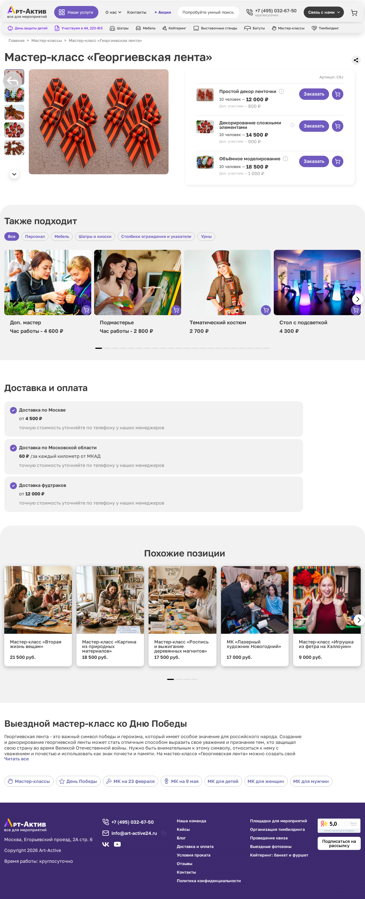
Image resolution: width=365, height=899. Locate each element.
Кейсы (183, 829)
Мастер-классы (28, 781)
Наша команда (191, 821)
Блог (181, 838)
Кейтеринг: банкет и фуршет (279, 855)
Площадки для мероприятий (278, 821)
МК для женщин (266, 781)
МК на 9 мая (181, 781)
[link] (339, 826)
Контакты (136, 12)
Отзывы (184, 863)
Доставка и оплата (195, 846)
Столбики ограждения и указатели (156, 236)
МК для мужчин (311, 781)
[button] (14, 174)
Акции (163, 12)
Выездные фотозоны (270, 846)
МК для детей (223, 781)
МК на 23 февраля (130, 781)
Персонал (35, 236)
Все (11, 236)
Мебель (61, 236)
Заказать (314, 94)
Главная (17, 40)
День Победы (78, 781)
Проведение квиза (269, 838)
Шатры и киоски (95, 236)
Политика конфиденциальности (209, 880)
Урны (206, 236)
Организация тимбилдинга (277, 829)
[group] (99, 121)
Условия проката (193, 855)
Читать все (16, 759)
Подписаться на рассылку (339, 843)
